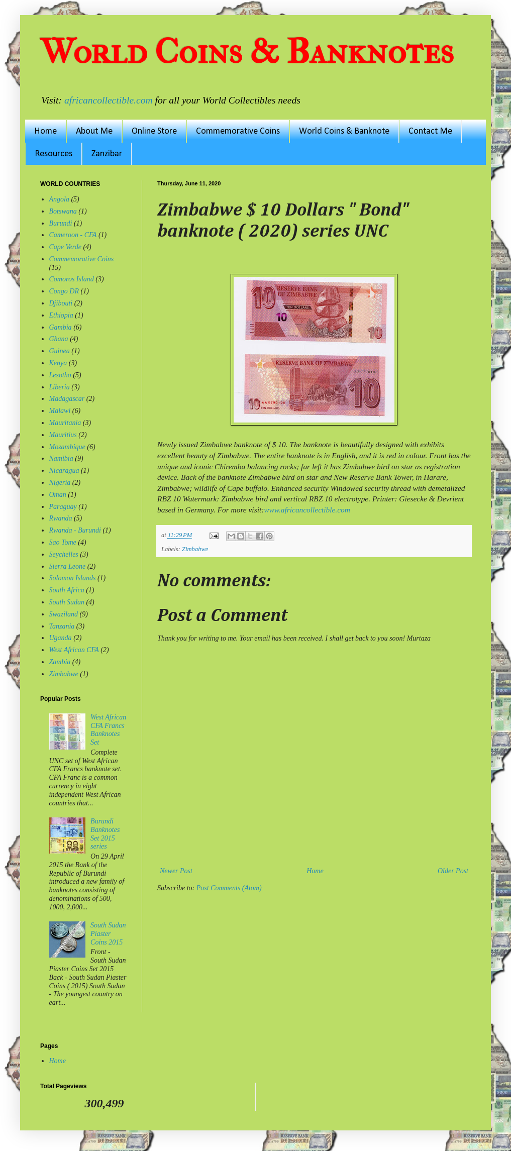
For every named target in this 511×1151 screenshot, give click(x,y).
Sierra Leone (67, 566)
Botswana (63, 211)
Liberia (59, 387)
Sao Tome (62, 542)
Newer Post (176, 871)
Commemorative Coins (238, 131)
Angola (59, 199)
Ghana (58, 339)
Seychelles (63, 554)
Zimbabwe (195, 549)
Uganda (60, 638)
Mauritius (63, 435)
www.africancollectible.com (307, 509)
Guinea (59, 351)
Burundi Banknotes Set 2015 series (105, 833)
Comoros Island (71, 279)
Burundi (60, 223)
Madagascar (67, 398)
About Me (94, 131)
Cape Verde (65, 247)
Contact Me (430, 131)
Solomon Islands (72, 578)
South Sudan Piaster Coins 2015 (108, 933)
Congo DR (64, 291)
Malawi (60, 410)
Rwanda (60, 518)
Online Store (154, 131)
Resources (53, 154)
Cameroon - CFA (73, 235)
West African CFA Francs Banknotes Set (108, 729)
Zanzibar (106, 154)
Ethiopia (61, 315)
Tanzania (62, 626)
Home (45, 131)
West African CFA (74, 650)
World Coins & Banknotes (247, 51)
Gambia (60, 327)
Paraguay (63, 506)
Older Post (453, 871)
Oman (57, 494)
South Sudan (66, 602)
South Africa (66, 590)
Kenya (58, 363)
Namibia (61, 458)
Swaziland (63, 614)
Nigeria (60, 482)
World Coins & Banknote (344, 131)
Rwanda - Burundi (75, 530)
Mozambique (67, 447)
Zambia (60, 662)
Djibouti (61, 303)
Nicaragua (64, 470)
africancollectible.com (108, 100)
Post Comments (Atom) (229, 888)
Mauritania (65, 423)
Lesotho (60, 375)
